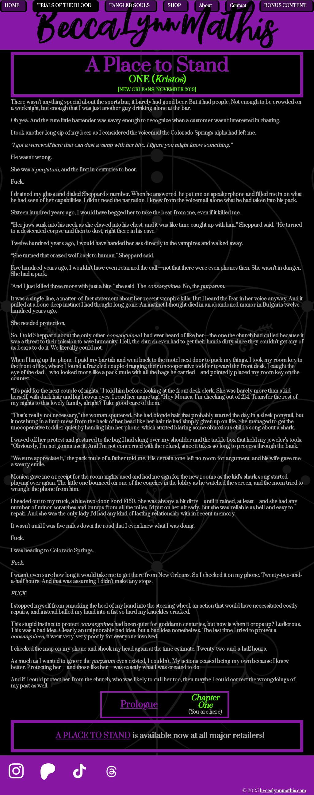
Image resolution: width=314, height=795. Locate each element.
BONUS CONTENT (285, 6)
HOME (12, 6)
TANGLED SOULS (129, 6)
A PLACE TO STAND (93, 736)
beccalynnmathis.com (283, 791)
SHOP (174, 6)
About (205, 6)
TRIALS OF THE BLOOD (64, 6)
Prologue (139, 705)
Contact (238, 6)
